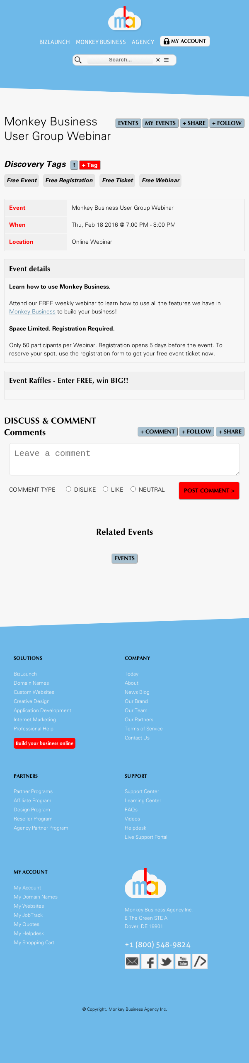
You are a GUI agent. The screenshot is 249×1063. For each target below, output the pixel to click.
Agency (143, 42)
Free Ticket (117, 180)
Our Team (136, 710)
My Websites (29, 906)
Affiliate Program (32, 800)
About (131, 683)
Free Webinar (160, 180)
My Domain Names (36, 897)
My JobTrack (28, 915)
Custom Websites (34, 692)
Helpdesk (135, 828)
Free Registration (69, 180)
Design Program (32, 809)
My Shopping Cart (34, 942)
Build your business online (44, 743)
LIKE (117, 489)
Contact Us (137, 738)
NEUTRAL (152, 489)
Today (131, 674)
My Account (188, 41)
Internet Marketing (35, 719)
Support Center (142, 791)
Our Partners (139, 719)
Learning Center (143, 800)
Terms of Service (144, 728)
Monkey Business (101, 42)
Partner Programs (33, 791)
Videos (132, 819)
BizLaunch (54, 42)
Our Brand (136, 701)
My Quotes (26, 924)
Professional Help (33, 728)
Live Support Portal (146, 837)
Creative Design (32, 701)
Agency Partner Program (41, 828)
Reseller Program (33, 819)
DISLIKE (85, 489)
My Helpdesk (29, 933)
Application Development (42, 710)
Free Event (21, 180)
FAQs (131, 809)
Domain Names (31, 683)
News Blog (137, 692)
